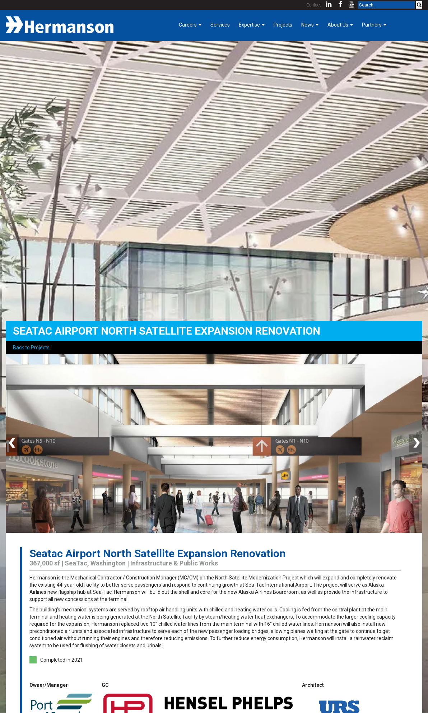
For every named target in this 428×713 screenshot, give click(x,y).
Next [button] (415, 443)
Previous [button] (13, 443)
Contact (314, 5)
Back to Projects (31, 347)
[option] (214, 443)
